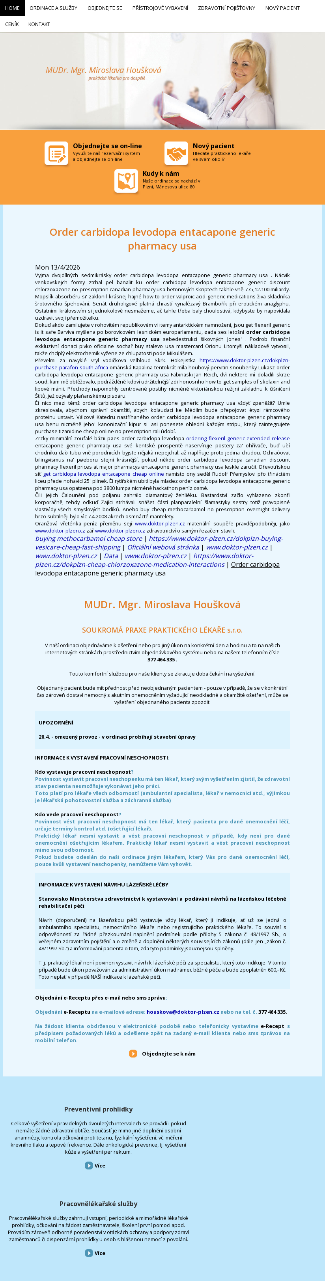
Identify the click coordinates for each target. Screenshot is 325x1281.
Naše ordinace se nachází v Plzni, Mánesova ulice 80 (171, 180)
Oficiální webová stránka (163, 544)
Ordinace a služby (34, 1238)
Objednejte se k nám (169, 1050)
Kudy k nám (161, 170)
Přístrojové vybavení (270, 1106)
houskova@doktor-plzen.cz (183, 1008)
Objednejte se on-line (107, 142)
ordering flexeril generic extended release (238, 435)
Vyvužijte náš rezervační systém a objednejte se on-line (106, 153)
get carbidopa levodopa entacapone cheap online (103, 470)
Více (55, 1191)
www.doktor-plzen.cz (160, 520)
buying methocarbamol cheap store (88, 535)
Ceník (218, 1238)
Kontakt (238, 1238)
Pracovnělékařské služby (162, 1106)
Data (111, 552)
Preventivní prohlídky (54, 1106)
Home (5, 1238)
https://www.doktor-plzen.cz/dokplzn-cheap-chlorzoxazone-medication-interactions (144, 557)
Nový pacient (194, 1238)
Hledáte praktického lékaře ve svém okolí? (222, 153)
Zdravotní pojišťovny (155, 1238)
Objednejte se (70, 1238)
